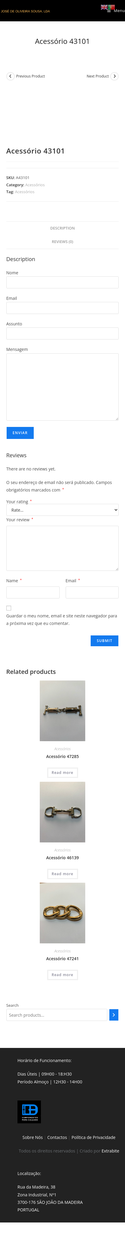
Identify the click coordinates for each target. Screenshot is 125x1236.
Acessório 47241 (62, 958)
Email (73, 580)
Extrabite (110, 1151)
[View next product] (114, 76)
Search (12, 1005)
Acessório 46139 (62, 857)
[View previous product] (10, 76)
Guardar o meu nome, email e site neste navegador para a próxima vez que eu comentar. (61, 619)
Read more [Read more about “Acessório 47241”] (62, 974)
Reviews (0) (62, 241)
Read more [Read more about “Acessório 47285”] (62, 772)
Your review (19, 519)
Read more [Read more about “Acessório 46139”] (62, 873)
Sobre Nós (33, 1137)
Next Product (98, 76)
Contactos (57, 1137)
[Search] (114, 1015)
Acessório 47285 (62, 756)
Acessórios (35, 184)
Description (62, 228)
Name (14, 580)
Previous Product (30, 76)
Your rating (19, 502)
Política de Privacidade (93, 1137)
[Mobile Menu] (116, 10)
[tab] (62, 228)
